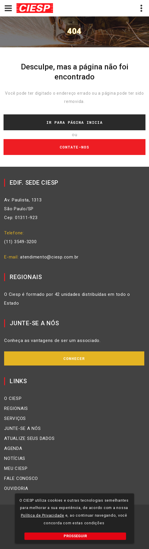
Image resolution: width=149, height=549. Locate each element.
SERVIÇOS (15, 418)
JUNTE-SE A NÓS (22, 428)
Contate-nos (74, 147)
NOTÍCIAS (14, 458)
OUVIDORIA (16, 488)
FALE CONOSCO (21, 478)
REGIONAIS (16, 408)
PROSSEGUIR (75, 536)
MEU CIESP (16, 468)
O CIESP (12, 398)
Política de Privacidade (42, 515)
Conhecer (74, 358)
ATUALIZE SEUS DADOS (29, 438)
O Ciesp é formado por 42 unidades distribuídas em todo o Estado (67, 299)
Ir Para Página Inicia (74, 122)
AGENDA (13, 448)
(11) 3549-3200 (20, 241)
